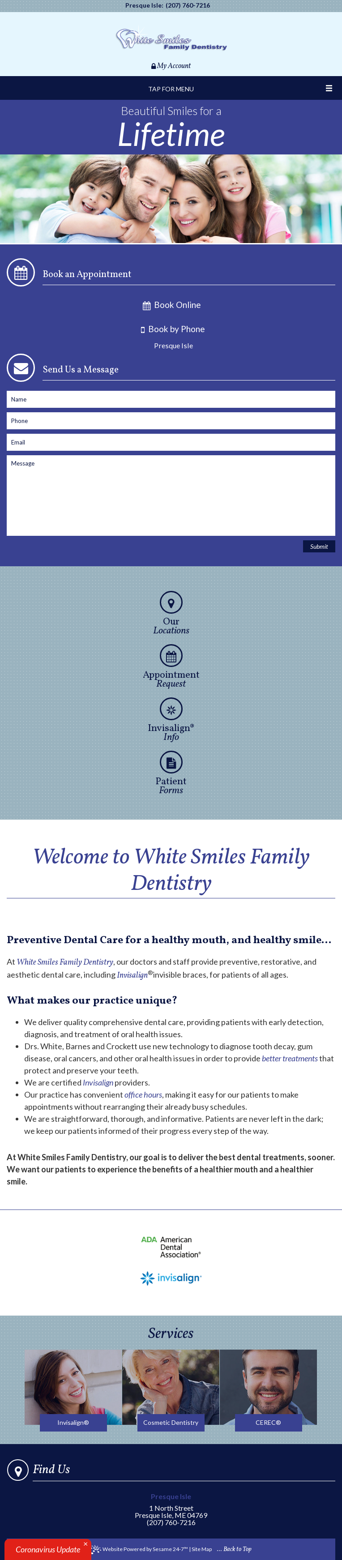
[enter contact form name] (171, 399)
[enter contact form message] (171, 495)
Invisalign (132, 975)
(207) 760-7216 (188, 5)
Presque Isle (173, 345)
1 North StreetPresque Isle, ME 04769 (171, 1506)
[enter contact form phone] (171, 420)
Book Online (171, 304)
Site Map (202, 1549)
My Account (171, 66)
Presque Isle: (144, 5)
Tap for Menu (171, 89)
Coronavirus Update (48, 1549)
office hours (143, 1094)
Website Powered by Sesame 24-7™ (139, 1549)
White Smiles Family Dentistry (65, 962)
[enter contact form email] (171, 442)
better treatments (290, 1058)
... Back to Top (234, 1549)
